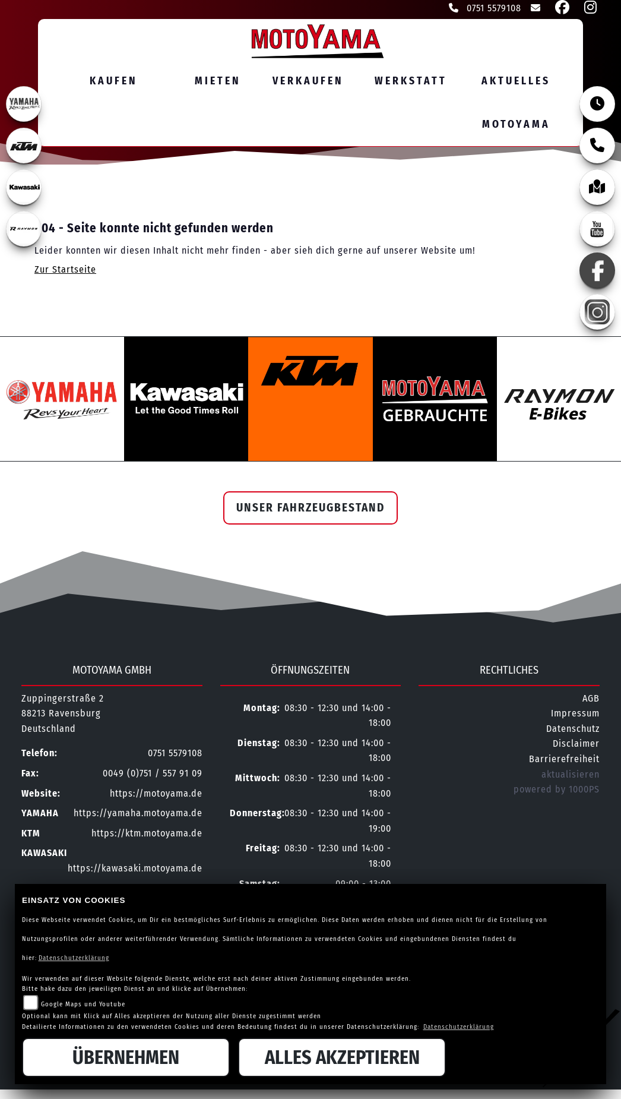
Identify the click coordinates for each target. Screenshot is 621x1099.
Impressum (575, 714)
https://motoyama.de (156, 794)
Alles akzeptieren (342, 1057)
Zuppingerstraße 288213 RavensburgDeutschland (62, 714)
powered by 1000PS (557, 790)
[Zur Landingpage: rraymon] (24, 229)
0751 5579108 (485, 8)
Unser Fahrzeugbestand (310, 509)
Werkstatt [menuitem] (411, 81)
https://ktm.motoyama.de (146, 834)
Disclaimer (576, 744)
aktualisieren (570, 775)
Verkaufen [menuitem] (308, 81)
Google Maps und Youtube (83, 1004)
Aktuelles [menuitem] (515, 81)
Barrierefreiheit (564, 760)
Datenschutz (573, 729)
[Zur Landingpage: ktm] (24, 145)
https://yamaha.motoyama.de (138, 814)
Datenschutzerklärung (74, 958)
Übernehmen (125, 1057)
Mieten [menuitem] (218, 81)
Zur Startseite (65, 270)
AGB (591, 699)
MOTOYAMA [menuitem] (516, 124)
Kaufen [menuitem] (114, 81)
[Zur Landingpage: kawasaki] (24, 187)
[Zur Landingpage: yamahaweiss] (24, 104)
